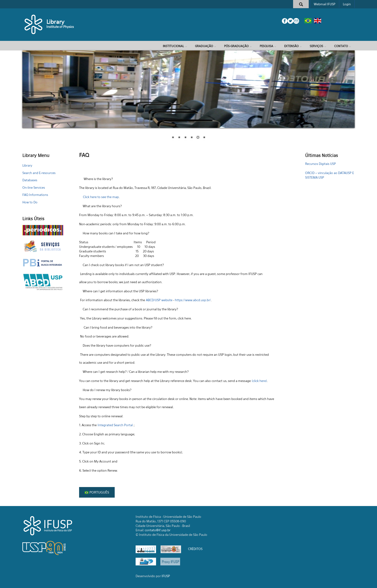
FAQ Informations (35, 195)
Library (55, 22)
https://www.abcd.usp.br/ (193, 300)
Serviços (316, 46)
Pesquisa (266, 46)
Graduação (204, 46)
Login (347, 4)
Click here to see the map (101, 197)
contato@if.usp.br (157, 530)
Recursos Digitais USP (320, 164)
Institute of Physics (60, 27)
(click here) (259, 381)
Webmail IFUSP (324, 4)
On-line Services (33, 187)
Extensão (291, 46)
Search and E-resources (39, 173)
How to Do (30, 202)
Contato (341, 46)
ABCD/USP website (159, 300)
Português (97, 492)
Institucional (173, 46)
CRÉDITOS (195, 549)
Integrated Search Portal (115, 425)
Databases (29, 180)
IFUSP (166, 576)
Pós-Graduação (236, 46)
